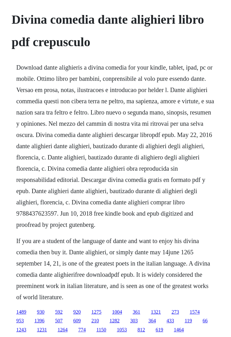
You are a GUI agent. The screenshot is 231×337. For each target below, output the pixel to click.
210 (95, 320)
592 (59, 312)
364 (152, 320)
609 (77, 320)
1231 (42, 329)
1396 (39, 320)
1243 (21, 329)
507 (59, 320)
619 (159, 329)
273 (175, 312)
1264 (63, 329)
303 (134, 320)
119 (188, 320)
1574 (195, 312)
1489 (21, 312)
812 (141, 329)
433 (170, 320)
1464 (179, 329)
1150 (101, 329)
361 (136, 312)
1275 (96, 312)
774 (82, 329)
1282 (115, 320)
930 (40, 312)
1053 (122, 329)
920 (77, 312)
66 (205, 320)
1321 (156, 312)
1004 (117, 312)
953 (20, 320)
